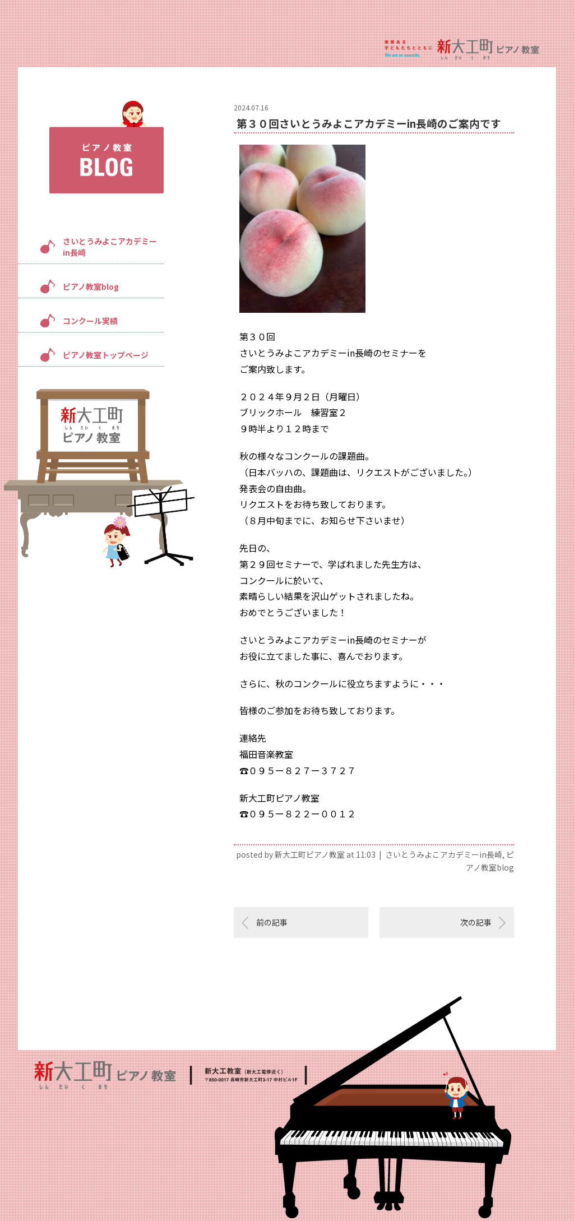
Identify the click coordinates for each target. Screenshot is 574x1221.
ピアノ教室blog (91, 286)
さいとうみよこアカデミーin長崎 (110, 246)
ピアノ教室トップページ (106, 354)
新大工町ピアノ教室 (310, 854)
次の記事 (476, 922)
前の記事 (272, 922)
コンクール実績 (90, 320)
